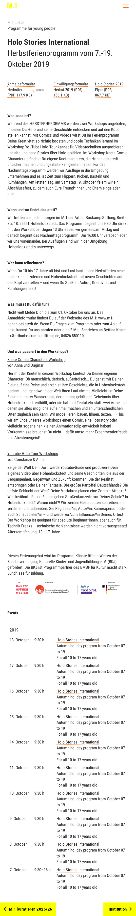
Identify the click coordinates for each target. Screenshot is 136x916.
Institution (120, 909)
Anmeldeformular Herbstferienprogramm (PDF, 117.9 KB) (25, 89)
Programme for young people (31, 28)
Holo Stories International (93, 649)
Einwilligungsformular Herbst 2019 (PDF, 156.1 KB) (71, 89)
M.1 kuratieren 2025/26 (28, 909)
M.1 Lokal (15, 22)
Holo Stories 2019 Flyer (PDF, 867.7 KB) (109, 89)
